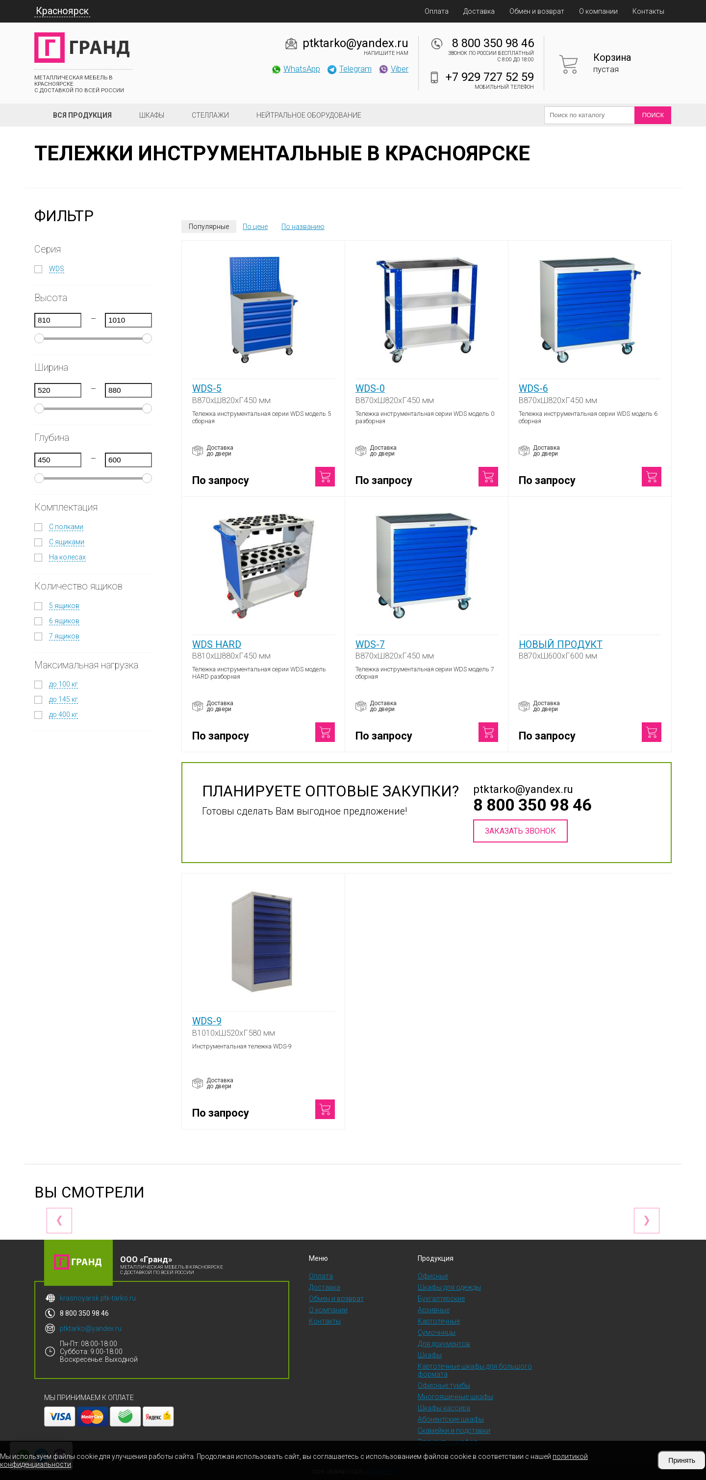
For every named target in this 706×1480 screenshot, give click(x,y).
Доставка (479, 11)
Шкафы (151, 115)
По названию (303, 226)
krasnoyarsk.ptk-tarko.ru (98, 1298)
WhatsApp (295, 69)
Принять (681, 1460)
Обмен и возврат (536, 11)
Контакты (648, 11)
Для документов (444, 1344)
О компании (598, 11)
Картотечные (439, 1321)
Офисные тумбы (444, 1385)
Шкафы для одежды (449, 1287)
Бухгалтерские (441, 1298)
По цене (255, 226)
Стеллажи (210, 115)
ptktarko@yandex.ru (355, 43)
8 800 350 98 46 (493, 43)
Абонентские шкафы (451, 1419)
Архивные (434, 1310)
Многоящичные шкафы (455, 1397)
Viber (393, 69)
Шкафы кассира (444, 1408)
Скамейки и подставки (454, 1430)
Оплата (437, 11)
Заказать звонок (520, 831)
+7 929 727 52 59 (490, 77)
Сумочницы (436, 1332)
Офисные (433, 1276)
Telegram (349, 69)
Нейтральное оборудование (308, 115)
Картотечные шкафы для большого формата (475, 1370)
